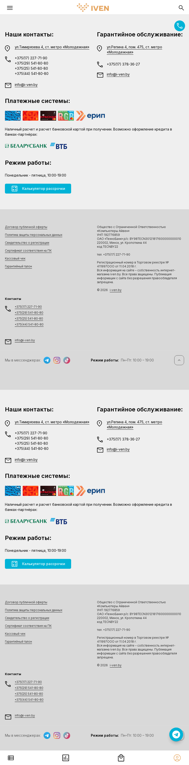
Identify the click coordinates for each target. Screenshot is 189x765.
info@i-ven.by (26, 84)
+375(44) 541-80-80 (31, 73)
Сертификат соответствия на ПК (28, 250)
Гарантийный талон (18, 266)
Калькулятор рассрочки (38, 188)
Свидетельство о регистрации (27, 242)
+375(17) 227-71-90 (31, 58)
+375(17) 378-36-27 (123, 64)
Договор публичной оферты (26, 227)
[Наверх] (179, 360)
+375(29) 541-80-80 (31, 63)
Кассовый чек (15, 258)
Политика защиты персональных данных (33, 235)
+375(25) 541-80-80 (31, 68)
